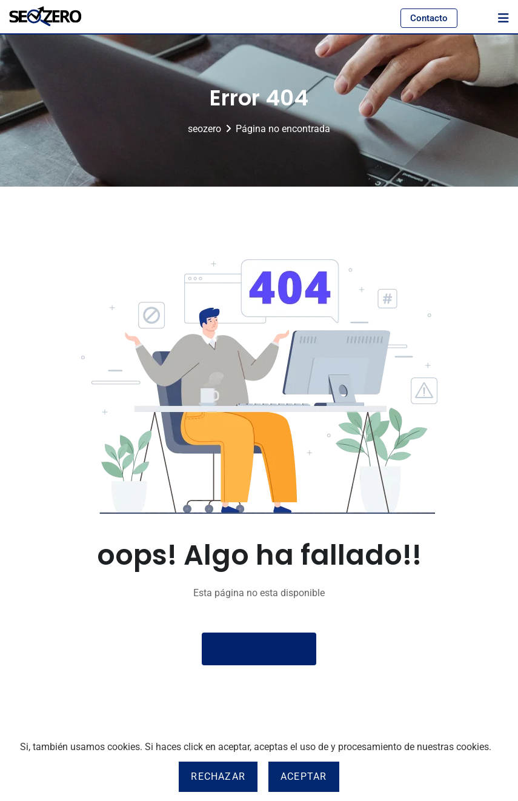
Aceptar (304, 776)
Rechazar (218, 776)
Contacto (429, 18)
